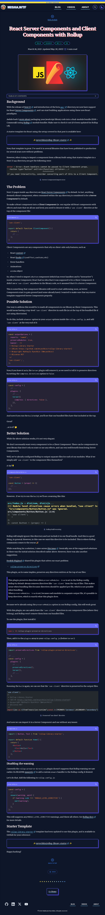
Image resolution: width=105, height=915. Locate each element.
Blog (58, 7)
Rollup (27, 122)
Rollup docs (88, 817)
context (19, 253)
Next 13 (27, 107)
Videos (71, 7)
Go (52, 892)
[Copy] (96, 217)
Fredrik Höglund (14, 561)
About (85, 7)
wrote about (24, 119)
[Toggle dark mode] (102, 7)
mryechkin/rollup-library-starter (51, 140)
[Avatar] (3, 7)
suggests (29, 772)
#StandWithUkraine (52, 2)
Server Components (24, 110)
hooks (19, 257)
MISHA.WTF (16, 7)
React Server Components (53, 192)
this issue (51, 548)
